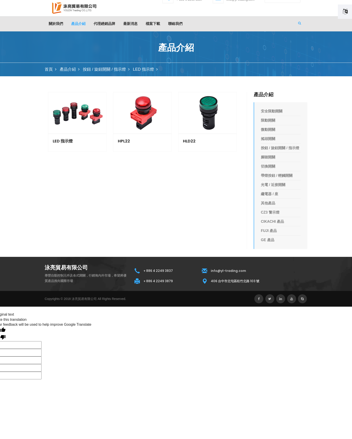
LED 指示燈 (143, 69)
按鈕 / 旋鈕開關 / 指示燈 (104, 69)
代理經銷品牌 (104, 24)
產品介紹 (68, 69)
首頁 (49, 69)
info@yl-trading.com (228, 271)
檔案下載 (153, 24)
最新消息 (130, 24)
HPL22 (124, 141)
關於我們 (56, 24)
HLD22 (189, 141)
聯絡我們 (175, 24)
